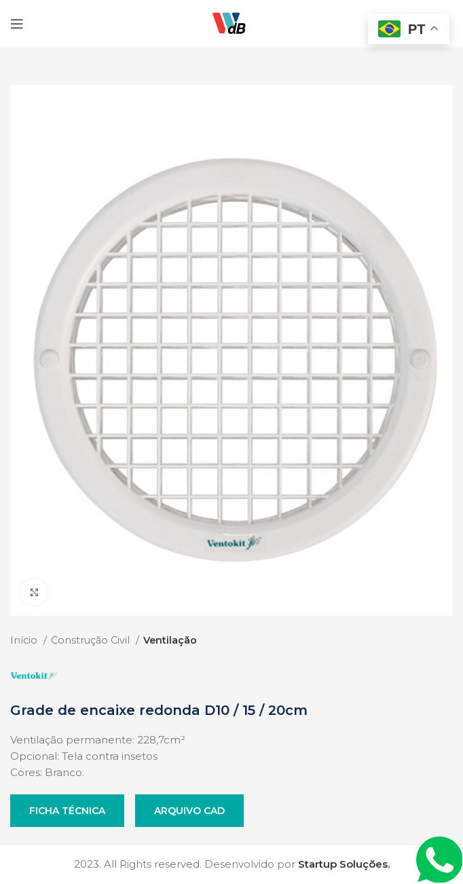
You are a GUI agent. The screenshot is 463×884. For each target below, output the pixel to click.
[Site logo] (231, 22)
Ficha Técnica (67, 811)
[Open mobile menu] (17, 23)
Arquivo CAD (189, 811)
